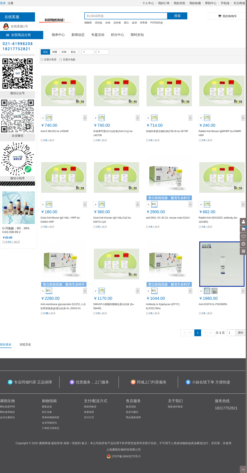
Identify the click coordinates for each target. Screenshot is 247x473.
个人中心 (148, 3)
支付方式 (89, 417)
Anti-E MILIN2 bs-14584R (55, 131)
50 (9, 242)
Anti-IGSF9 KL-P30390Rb (213, 304)
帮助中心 (211, 3)
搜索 (177, 16)
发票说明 (89, 412)
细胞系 (88, 22)
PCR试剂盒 (156, 22)
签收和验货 (90, 406)
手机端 (225, 3)
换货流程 (131, 406)
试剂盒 (98, 22)
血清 (134, 22)
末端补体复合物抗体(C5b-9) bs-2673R (167, 131)
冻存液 (117, 22)
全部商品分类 (18, 35)
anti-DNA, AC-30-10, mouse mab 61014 (168, 217)
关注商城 (239, 3)
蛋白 (126, 22)
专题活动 (97, 34)
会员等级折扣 (49, 422)
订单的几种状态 (50, 428)
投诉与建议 (132, 412)
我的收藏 (195, 3)
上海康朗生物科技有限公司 (123, 449)
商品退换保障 (133, 417)
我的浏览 (179, 3)
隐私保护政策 (175, 406)
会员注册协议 (7, 417)
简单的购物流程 (50, 417)
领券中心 (58, 34)
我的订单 (164, 3)
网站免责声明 (7, 406)
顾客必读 (47, 406)
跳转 (240, 332)
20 (46, 313)
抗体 (107, 22)
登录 (3, 3)
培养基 (143, 22)
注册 (10, 3)
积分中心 (117, 34)
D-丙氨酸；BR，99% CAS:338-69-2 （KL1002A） (15, 230)
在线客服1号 (15, 26)
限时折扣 (137, 34)
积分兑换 (47, 412)
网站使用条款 (7, 412)
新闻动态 (78, 34)
